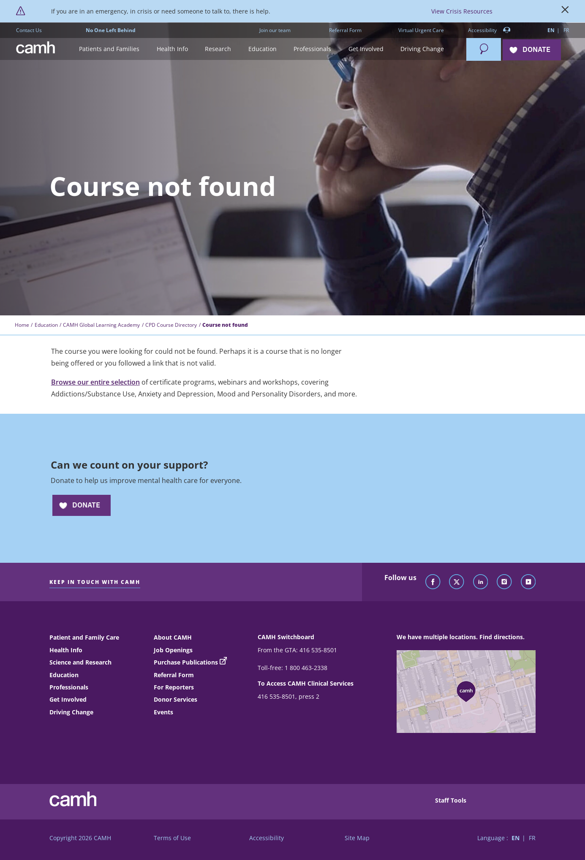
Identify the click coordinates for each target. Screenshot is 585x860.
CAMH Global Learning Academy (101, 324)
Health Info (65, 650)
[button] (109, 49)
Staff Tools (450, 800)
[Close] (565, 11)
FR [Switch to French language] (566, 30)
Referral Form (345, 30)
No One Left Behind (111, 30)
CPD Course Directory (171, 324)
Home (22, 324)
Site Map (357, 838)
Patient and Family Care (84, 637)
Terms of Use (172, 838)
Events (163, 712)
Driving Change (71, 712)
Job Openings (173, 650)
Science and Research (80, 662)
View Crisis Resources (461, 11)
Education (46, 324)
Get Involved (68, 699)
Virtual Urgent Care (421, 30)
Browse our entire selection (95, 382)
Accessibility (489, 31)
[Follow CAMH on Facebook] (433, 582)
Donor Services (175, 699)
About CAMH (173, 637)
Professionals (68, 687)
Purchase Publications (186, 662)
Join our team (275, 30)
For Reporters (174, 687)
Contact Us (29, 30)
